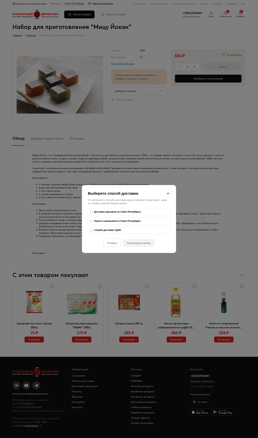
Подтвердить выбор (139, 242)
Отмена (112, 242)
